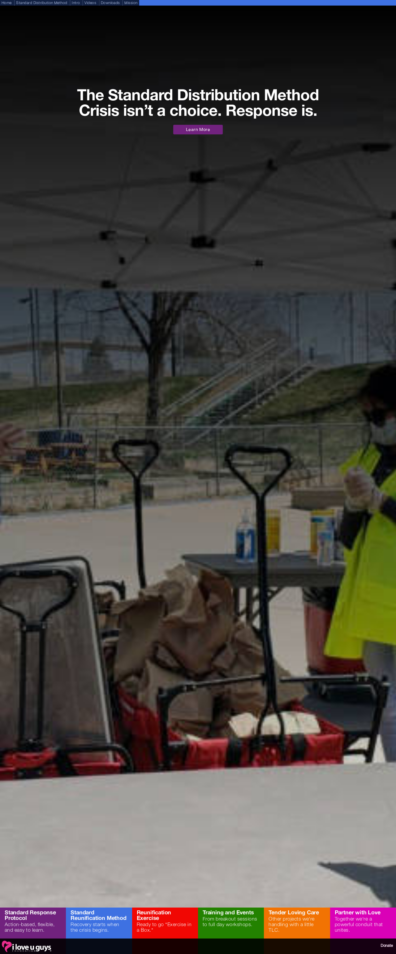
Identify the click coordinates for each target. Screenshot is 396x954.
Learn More (198, 129)
